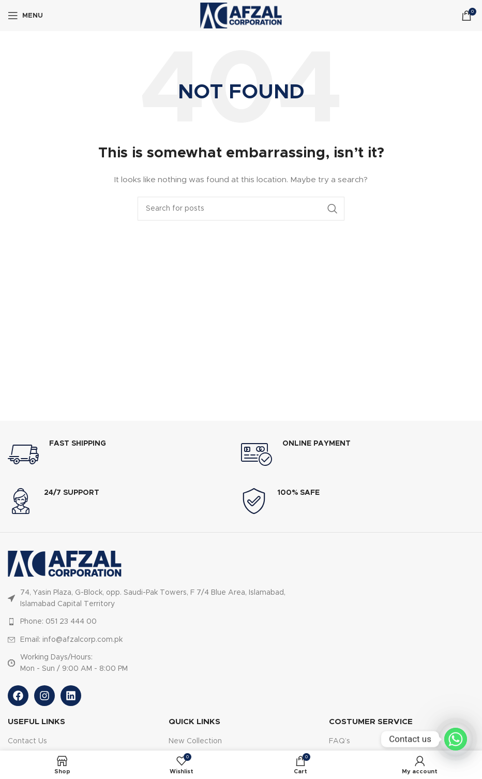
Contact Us (27, 741)
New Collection (195, 741)
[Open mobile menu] (25, 15)
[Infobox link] (124, 454)
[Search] (241, 209)
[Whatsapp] (455, 739)
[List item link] (161, 621)
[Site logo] (241, 15)
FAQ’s (339, 741)
